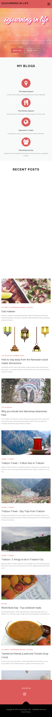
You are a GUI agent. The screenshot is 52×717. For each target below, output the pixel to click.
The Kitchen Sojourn (26, 117)
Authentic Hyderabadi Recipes (13, 467)
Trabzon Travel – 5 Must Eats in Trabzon (22, 623)
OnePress (35, 709)
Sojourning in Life (14, 3)
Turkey (11, 619)
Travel (4, 619)
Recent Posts (32, 50)
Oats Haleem (8, 471)
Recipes (30, 467)
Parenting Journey (26, 157)
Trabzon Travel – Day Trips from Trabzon (23, 671)
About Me (17, 50)
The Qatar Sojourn (26, 97)
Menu (48, 4)
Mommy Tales (18, 515)
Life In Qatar (6, 515)
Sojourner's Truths (26, 136)
